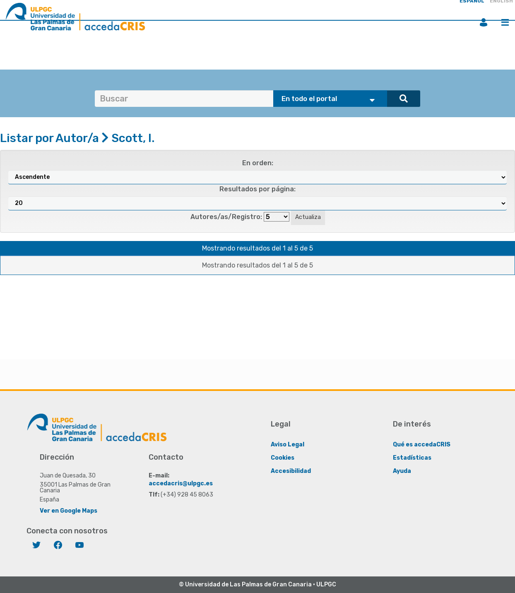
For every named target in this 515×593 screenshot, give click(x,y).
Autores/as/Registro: (226, 217)
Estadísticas (412, 457)
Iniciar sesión (484, 22)
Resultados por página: (257, 189)
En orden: (257, 163)
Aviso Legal (287, 444)
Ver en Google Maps (68, 510)
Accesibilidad (291, 471)
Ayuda (402, 471)
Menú (505, 22)
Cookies (282, 457)
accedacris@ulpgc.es (181, 483)
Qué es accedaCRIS (421, 444)
